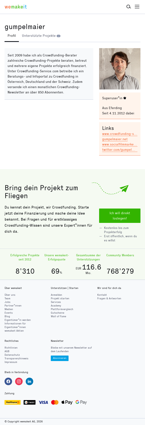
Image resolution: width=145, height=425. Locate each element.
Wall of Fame (58, 316)
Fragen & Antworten (109, 298)
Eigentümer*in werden (18, 320)
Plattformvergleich (62, 309)
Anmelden (56, 294)
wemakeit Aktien (14, 330)
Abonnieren (59, 358)
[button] (128, 6)
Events (9, 312)
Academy (56, 305)
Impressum (11, 362)
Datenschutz (12, 355)
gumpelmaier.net (115, 139)
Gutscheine (57, 312)
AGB (7, 351)
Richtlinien (11, 348)
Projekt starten (60, 298)
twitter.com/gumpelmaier (121, 150)
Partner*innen (13, 305)
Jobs (7, 302)
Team (7, 298)
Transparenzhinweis (16, 358)
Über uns (10, 294)
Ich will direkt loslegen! (120, 215)
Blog (7, 316)
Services (56, 302)
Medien (9, 309)
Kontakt (102, 294)
